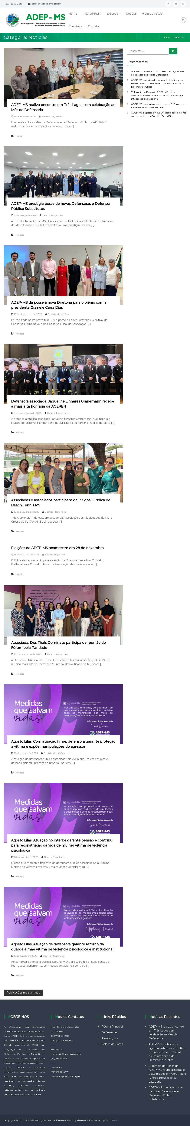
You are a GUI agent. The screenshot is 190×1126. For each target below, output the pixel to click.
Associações (110, 1038)
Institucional (91, 13)
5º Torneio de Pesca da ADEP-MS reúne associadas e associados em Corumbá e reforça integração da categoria (157, 95)
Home (73, 13)
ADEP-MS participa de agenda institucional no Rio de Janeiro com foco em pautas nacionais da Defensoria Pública (158, 83)
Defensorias (109, 1032)
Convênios (75, 26)
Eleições (112, 13)
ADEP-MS (30, 1120)
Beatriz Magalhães (52, 116)
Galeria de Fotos (112, 1044)
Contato (93, 26)
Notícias (131, 13)
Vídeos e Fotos (152, 13)
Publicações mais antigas (23, 992)
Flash (70, 1120)
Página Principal (112, 1026)
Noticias (20, 136)
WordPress (111, 1120)
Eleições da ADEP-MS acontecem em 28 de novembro (57, 548)
